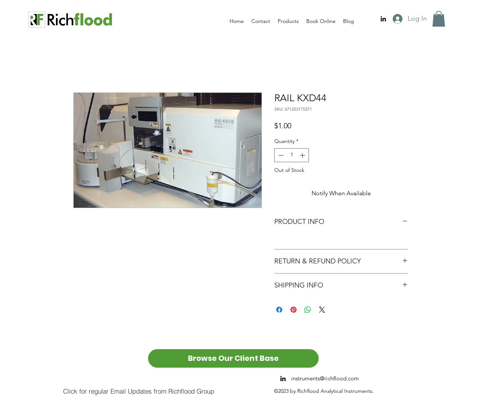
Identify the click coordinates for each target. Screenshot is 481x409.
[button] (438, 19)
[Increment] (303, 155)
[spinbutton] (291, 155)
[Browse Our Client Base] (233, 358)
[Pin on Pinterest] (293, 309)
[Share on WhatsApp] (307, 309)
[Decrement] (280, 155)
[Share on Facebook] (279, 309)
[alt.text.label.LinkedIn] (383, 19)
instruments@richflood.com (325, 378)
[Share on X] (322, 309)
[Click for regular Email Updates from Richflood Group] (138, 391)
